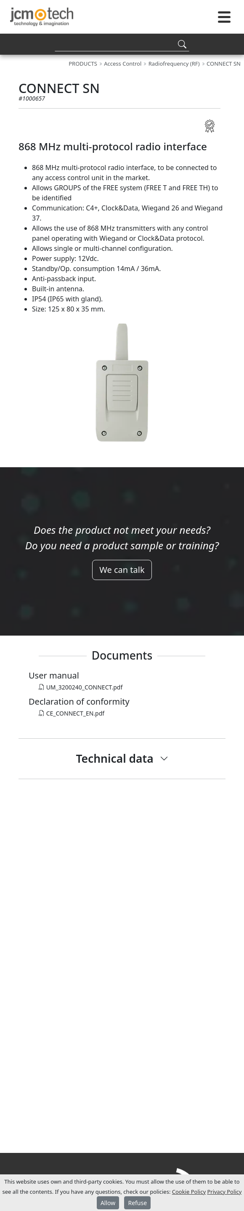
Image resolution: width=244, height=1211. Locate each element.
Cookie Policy (189, 1191)
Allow (108, 1203)
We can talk (121, 569)
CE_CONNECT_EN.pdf (71, 713)
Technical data (114, 758)
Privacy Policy (224, 1191)
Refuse (137, 1203)
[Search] (122, 44)
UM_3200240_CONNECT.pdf (80, 687)
